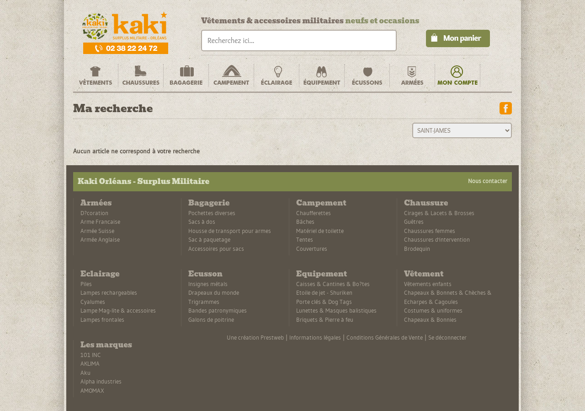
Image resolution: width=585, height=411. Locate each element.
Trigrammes (203, 301)
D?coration (94, 212)
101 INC (90, 354)
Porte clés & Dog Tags (324, 301)
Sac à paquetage (209, 239)
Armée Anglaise (100, 239)
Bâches (305, 221)
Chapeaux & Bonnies (430, 319)
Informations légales (315, 337)
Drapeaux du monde (213, 292)
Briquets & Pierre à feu (324, 319)
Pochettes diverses (211, 212)
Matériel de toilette (320, 230)
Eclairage (100, 274)
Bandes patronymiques (217, 310)
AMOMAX (92, 390)
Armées (96, 203)
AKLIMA (90, 363)
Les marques (106, 345)
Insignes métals (208, 283)
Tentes (304, 239)
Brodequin (417, 248)
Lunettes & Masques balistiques (336, 310)
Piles (86, 283)
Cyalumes (92, 301)
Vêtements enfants (428, 283)
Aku (85, 372)
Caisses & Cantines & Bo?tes (333, 283)
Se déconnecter (447, 337)
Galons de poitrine (211, 319)
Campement (321, 203)
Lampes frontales (102, 319)
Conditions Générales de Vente (384, 337)
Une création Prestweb (255, 337)
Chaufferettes (313, 212)
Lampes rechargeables (108, 292)
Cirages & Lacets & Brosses (439, 212)
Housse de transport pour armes (229, 230)
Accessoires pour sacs (216, 248)
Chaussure (426, 203)
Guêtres (414, 221)
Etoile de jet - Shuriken (324, 292)
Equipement (321, 274)
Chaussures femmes (429, 230)
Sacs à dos (201, 221)
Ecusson (205, 274)
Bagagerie (208, 203)
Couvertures (311, 248)
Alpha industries (101, 381)
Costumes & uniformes (433, 310)
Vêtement (423, 274)
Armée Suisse (97, 230)
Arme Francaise (100, 221)
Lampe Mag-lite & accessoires (118, 310)
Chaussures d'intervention (437, 239)
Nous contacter (487, 180)
